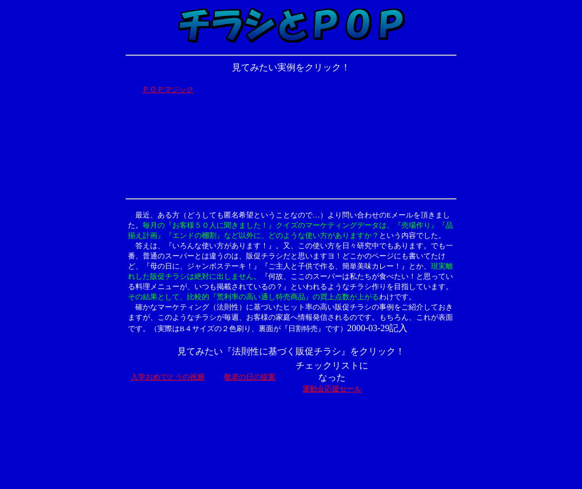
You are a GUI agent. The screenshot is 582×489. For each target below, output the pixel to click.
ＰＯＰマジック (168, 89)
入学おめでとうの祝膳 (168, 377)
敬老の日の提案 (250, 377)
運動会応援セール (331, 388)
